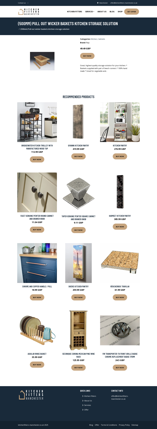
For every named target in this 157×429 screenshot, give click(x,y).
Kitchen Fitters (74, 11)
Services (87, 405)
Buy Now (87, 56)
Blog (112, 11)
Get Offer (131, 11)
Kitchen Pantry (120, 145)
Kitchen (94, 39)
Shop (120, 11)
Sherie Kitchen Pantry (78, 286)
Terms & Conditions (109, 425)
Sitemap (134, 425)
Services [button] (89, 11)
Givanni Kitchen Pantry (78, 145)
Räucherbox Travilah (119, 286)
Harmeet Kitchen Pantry (120, 215)
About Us (101, 11)
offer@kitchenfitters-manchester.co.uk (123, 3)
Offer (86, 410)
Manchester (103, 3)
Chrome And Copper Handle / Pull (37, 286)
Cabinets (101, 39)
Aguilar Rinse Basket (37, 353)
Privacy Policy (124, 425)
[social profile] (28, 3)
